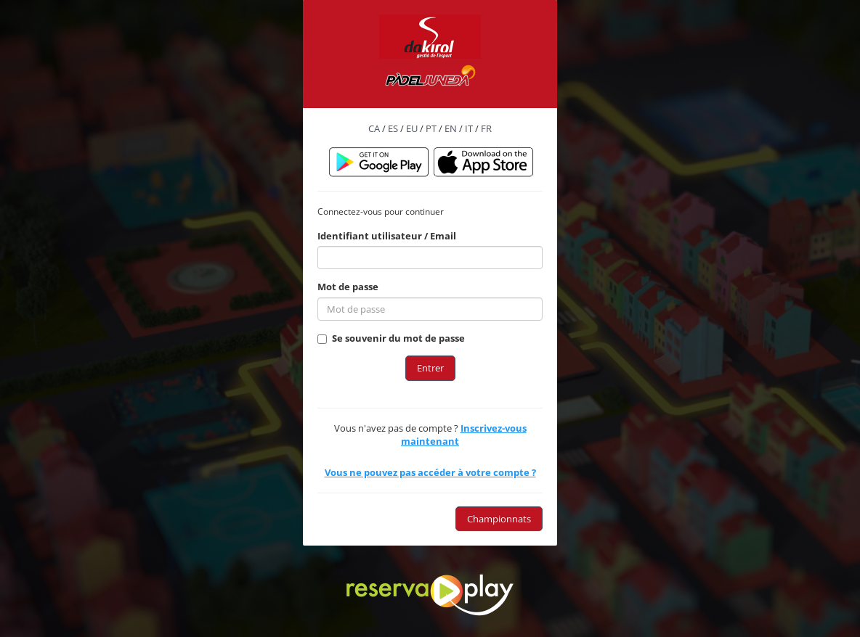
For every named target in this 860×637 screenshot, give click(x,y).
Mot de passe (347, 286)
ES (393, 128)
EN (451, 128)
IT (469, 128)
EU (412, 128)
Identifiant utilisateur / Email (386, 235)
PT (431, 128)
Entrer (430, 367)
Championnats (499, 518)
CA (374, 128)
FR (486, 128)
